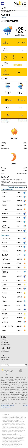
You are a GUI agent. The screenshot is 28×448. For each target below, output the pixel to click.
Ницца (4, 280)
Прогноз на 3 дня (5, 120)
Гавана (4, 251)
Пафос (4, 293)
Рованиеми (6, 305)
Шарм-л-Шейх (7, 326)
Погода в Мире (4, 342)
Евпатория (6, 263)
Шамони (5, 322)
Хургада (5, 318)
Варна (4, 247)
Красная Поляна (5, 272)
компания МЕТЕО (5, 357)
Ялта (4, 330)
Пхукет (4, 301)
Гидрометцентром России (7, 405)
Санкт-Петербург (6, 226)
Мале (4, 276)
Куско (4, 205)
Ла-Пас (4, 209)
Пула (4, 297)
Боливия (4, 17)
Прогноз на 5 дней (5, 122)
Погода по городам (5, 344)
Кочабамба (6, 201)
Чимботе (5, 230)
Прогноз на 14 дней (22, 120)
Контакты (3, 361)
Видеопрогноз (4, 350)
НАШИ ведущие (5, 359)
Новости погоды (5, 351)
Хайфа (4, 314)
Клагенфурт (6, 267)
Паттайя (5, 289)
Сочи (4, 309)
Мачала (5, 213)
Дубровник (6, 259)
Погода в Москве (5, 339)
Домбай (5, 255)
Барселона (6, 238)
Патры (4, 284)
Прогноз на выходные (6, 119)
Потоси (4, 222)
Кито (4, 197)
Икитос (4, 193)
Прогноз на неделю (22, 119)
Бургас (4, 242)
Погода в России (5, 340)
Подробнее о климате (17, 187)
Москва (5, 217)
